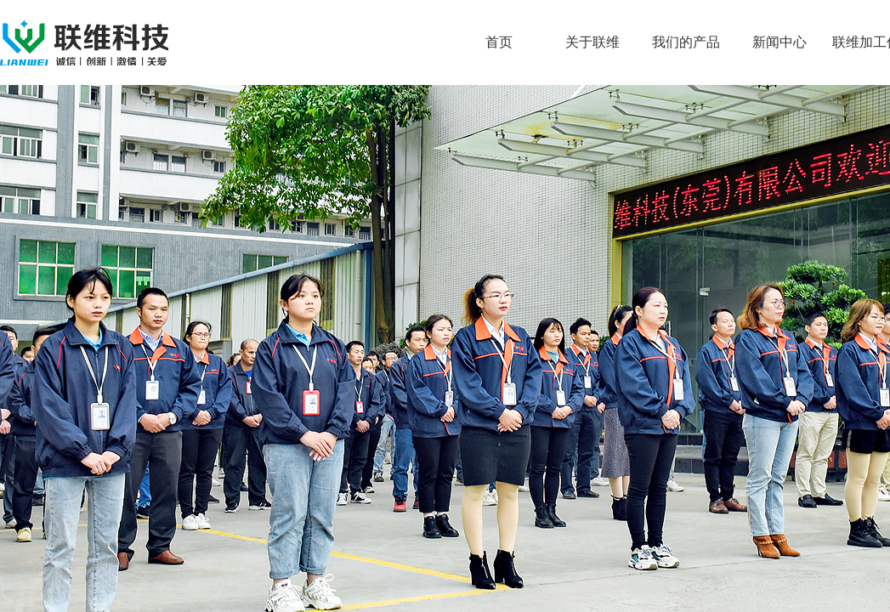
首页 (499, 42)
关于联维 (592, 42)
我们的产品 (686, 42)
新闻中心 (779, 42)
